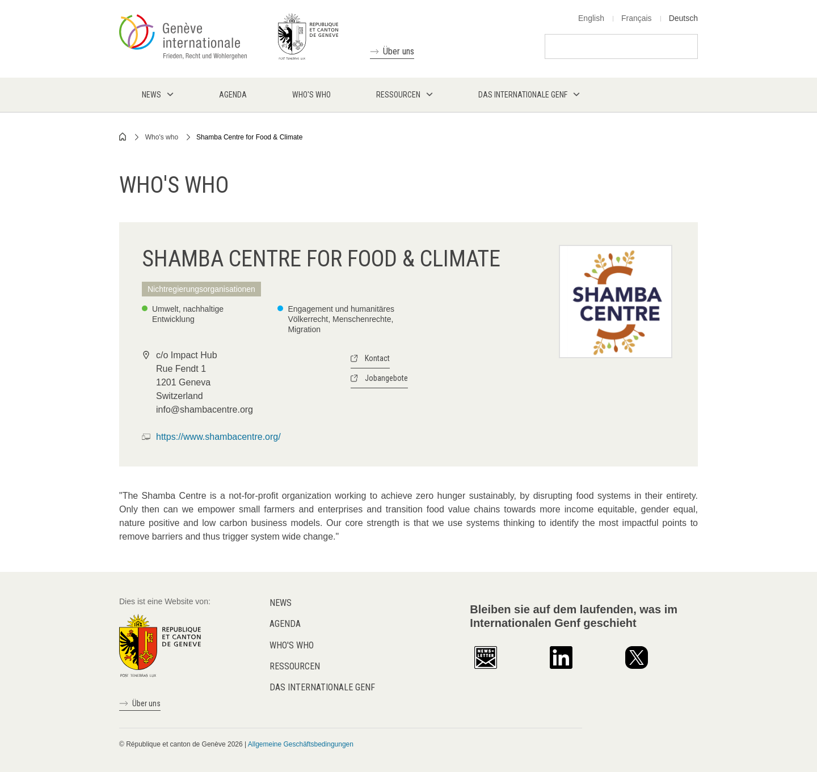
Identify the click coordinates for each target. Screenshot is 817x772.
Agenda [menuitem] (233, 94)
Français (636, 18)
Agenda (285, 623)
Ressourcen (294, 666)
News (280, 602)
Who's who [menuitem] (311, 94)
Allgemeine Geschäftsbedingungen (300, 744)
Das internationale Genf (322, 687)
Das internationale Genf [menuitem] (522, 94)
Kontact (377, 358)
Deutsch (683, 18)
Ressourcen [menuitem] (398, 94)
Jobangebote (386, 378)
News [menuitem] (151, 94)
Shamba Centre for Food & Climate (249, 137)
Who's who (161, 137)
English (591, 18)
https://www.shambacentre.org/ (218, 437)
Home (123, 137)
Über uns (398, 51)
